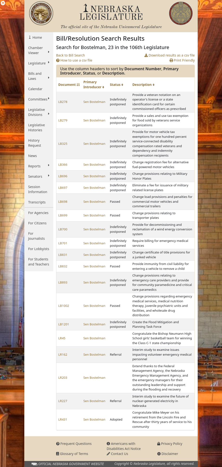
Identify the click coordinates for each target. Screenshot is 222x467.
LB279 (62, 120)
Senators (38, 176)
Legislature (38, 63)
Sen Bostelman (94, 102)
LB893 (62, 282)
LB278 (62, 102)
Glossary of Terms (72, 453)
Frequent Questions (74, 443)
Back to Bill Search (70, 55)
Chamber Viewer (38, 50)
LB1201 (63, 324)
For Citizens (37, 223)
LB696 (62, 176)
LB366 (62, 164)
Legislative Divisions (38, 112)
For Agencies (38, 212)
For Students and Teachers (38, 261)
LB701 (62, 243)
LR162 (62, 354)
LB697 (62, 187)
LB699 (62, 215)
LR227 (62, 401)
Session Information (37, 189)
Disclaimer (167, 453)
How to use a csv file (74, 60)
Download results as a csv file (169, 55)
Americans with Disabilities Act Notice (124, 446)
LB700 (62, 229)
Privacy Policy (169, 443)
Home (37, 37)
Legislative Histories (36, 127)
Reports (38, 166)
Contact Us (117, 453)
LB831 (62, 254)
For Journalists (36, 236)
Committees (38, 99)
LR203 (62, 377)
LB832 (62, 266)
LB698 (62, 201)
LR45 (61, 338)
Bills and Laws (38, 76)
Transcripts (37, 202)
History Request (34, 143)
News (32, 155)
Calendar (35, 89)
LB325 (62, 143)
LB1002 (63, 305)
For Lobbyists (38, 248)
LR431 (62, 419)
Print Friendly (182, 60)
